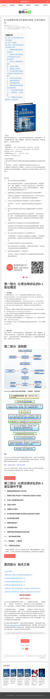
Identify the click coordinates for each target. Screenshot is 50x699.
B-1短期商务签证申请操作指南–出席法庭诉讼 (33, 633)
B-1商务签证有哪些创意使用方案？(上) (14, 578)
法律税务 (45, 5)
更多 (26, 645)
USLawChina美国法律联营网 (13, 28)
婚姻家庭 (20, 5)
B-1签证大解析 (8, 571)
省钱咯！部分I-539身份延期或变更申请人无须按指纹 (42, 679)
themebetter (23, 695)
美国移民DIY (25, 2)
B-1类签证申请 (10, 27)
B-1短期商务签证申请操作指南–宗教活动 (14, 656)
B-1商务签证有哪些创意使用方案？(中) (14, 581)
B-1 (26, 649)
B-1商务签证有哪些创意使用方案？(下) (14, 585)
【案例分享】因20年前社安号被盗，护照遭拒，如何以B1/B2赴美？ (22, 588)
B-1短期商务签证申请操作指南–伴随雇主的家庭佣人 (36, 656)
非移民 (28, 27)
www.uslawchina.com (13, 625)
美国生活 (28, 5)
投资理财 (12, 5)
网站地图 (31, 695)
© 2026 (7, 695)
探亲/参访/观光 (17, 27)
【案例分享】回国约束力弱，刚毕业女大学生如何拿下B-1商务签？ (22, 592)
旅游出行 (37, 5)
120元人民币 (10, 478)
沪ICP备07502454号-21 (39, 695)
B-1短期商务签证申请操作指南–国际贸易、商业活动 (28, 679)
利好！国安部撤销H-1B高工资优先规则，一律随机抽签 (35, 679)
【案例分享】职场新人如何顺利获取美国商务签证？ (18, 575)
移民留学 (4, 5)
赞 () (25, 641)
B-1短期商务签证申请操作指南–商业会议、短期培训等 (20, 679)
